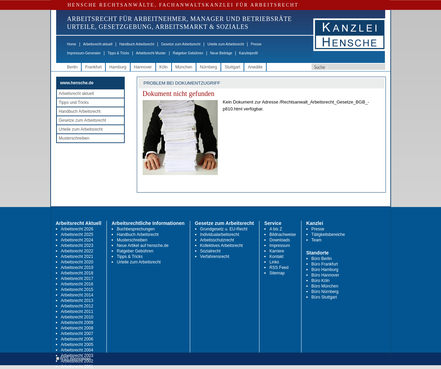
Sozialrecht (210, 251)
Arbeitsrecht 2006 (77, 339)
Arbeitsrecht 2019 (77, 267)
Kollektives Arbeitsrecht (221, 245)
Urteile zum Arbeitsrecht (225, 44)
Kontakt (276, 256)
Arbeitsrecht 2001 (77, 366)
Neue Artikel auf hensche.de (142, 245)
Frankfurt (93, 67)
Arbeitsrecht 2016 (77, 284)
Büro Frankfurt (324, 264)
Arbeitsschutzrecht (217, 240)
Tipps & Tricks (118, 53)
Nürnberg (208, 67)
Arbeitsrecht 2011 (77, 311)
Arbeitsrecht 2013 (77, 300)
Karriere (276, 251)
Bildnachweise (282, 234)
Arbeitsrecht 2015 (77, 289)
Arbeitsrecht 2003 (77, 355)
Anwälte (255, 67)
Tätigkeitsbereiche (328, 234)
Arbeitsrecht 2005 (77, 344)
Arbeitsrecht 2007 (77, 333)
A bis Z (275, 229)
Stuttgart (232, 67)
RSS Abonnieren (73, 359)
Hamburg (117, 67)
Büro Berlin (321, 258)
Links (274, 262)
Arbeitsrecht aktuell (97, 44)
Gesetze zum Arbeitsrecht (181, 44)
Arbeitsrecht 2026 (77, 229)
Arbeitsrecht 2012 (77, 306)
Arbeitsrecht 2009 (77, 322)
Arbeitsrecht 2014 (77, 295)
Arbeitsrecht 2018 (77, 273)
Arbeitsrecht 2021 (77, 256)
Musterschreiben (74, 138)
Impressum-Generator (84, 53)
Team (316, 240)
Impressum (279, 245)
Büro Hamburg (324, 269)
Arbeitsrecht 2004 (77, 350)
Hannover (143, 67)
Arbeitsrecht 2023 (77, 245)
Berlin (72, 67)
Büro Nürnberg (325, 291)
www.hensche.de (77, 82)
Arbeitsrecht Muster (151, 53)
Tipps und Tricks (74, 102)
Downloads (279, 240)
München (183, 67)
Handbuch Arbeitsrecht (136, 44)
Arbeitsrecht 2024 (77, 240)
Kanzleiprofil (248, 53)
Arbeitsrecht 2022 (77, 251)
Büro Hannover (325, 275)
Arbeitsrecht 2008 (77, 328)
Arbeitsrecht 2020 (77, 262)
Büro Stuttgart (324, 297)
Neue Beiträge (221, 53)
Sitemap (277, 273)
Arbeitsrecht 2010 (77, 317)
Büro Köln (320, 280)
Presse (256, 44)
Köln (164, 67)
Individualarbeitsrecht (219, 234)
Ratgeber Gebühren (188, 53)
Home (71, 44)
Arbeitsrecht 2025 (77, 234)
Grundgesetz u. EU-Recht (223, 229)
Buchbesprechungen (136, 229)
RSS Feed (278, 267)
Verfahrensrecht (214, 256)
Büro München (324, 286)
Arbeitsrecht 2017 (77, 278)
